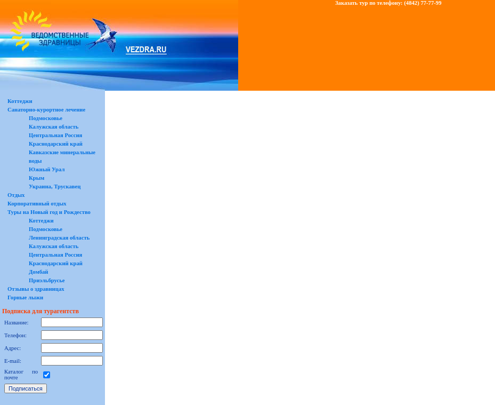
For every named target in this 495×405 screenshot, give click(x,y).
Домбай (38, 272)
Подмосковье (45, 118)
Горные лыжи (25, 297)
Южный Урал (46, 169)
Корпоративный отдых (37, 204)
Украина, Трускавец (54, 186)
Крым (36, 178)
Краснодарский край (56, 144)
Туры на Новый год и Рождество (49, 212)
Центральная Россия (55, 135)
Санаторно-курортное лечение (46, 110)
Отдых (16, 195)
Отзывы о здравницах (35, 289)
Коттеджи (20, 101)
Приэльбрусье (47, 280)
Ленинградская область (59, 238)
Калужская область (53, 127)
